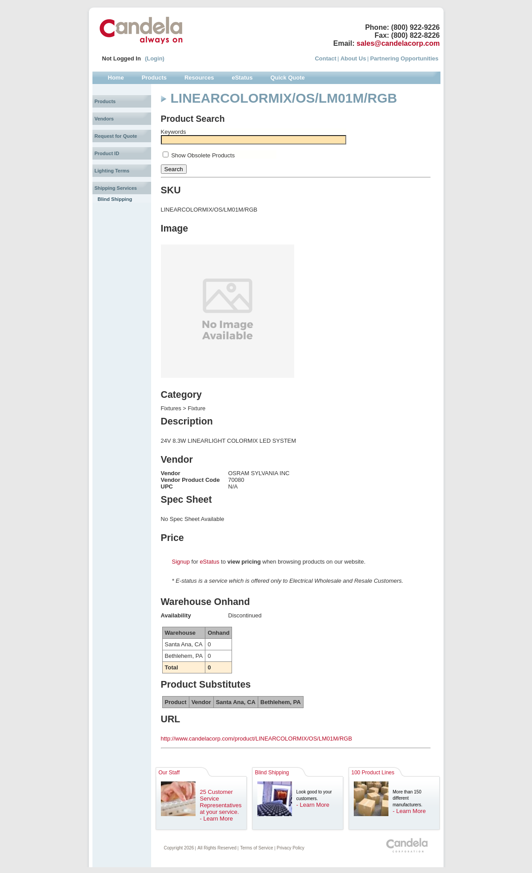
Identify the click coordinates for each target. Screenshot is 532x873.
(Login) (154, 58)
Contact (325, 58)
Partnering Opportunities (404, 58)
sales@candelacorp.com (398, 43)
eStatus (209, 561)
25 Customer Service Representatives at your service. (221, 802)
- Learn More (216, 818)
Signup (181, 561)
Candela (141, 30)
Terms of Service (256, 847)
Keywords (173, 131)
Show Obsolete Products (203, 155)
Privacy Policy (290, 847)
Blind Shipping (115, 199)
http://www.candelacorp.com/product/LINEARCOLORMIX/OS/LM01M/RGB (256, 738)
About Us (353, 58)
